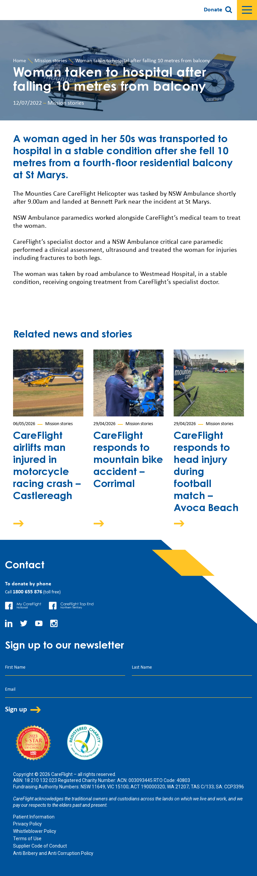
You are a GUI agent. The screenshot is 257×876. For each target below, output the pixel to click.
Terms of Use (27, 838)
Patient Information (34, 816)
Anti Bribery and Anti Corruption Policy (53, 853)
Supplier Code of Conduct (40, 846)
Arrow (23, 523)
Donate (213, 10)
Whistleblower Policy (34, 831)
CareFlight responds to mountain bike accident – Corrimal (128, 460)
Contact (25, 566)
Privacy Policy (27, 823)
